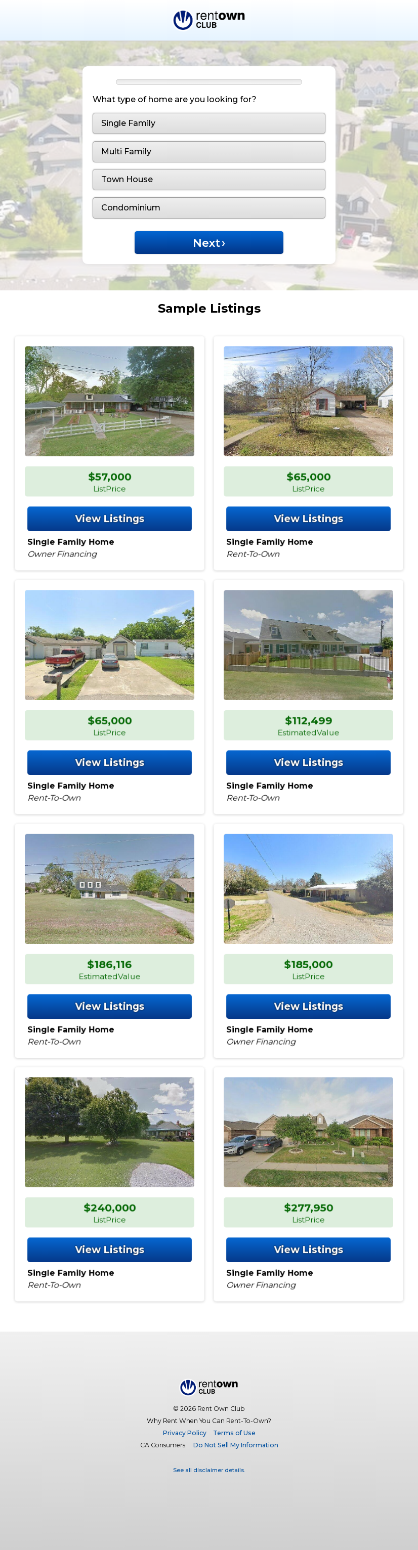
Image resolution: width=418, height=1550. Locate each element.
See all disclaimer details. (209, 1470)
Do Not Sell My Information (235, 1445)
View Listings (109, 515)
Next (209, 243)
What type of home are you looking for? (175, 99)
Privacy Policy (184, 1433)
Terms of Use (234, 1433)
